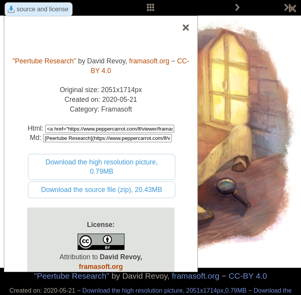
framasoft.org (196, 275)
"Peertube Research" (71, 275)
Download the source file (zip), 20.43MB (101, 190)
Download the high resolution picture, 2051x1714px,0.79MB (165, 290)
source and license (42, 9)
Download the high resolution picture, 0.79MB (101, 167)
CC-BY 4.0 (247, 275)
